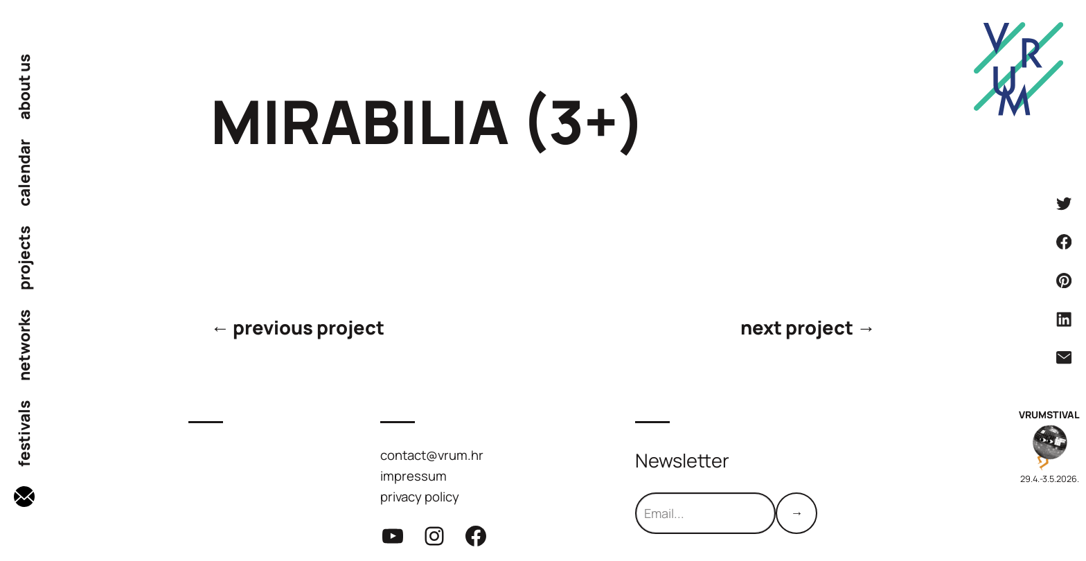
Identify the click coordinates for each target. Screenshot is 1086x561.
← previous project (297, 327)
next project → (807, 327)
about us (24, 87)
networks (24, 345)
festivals (24, 433)
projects (24, 258)
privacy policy (419, 497)
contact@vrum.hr (431, 455)
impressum (413, 476)
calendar (24, 172)
